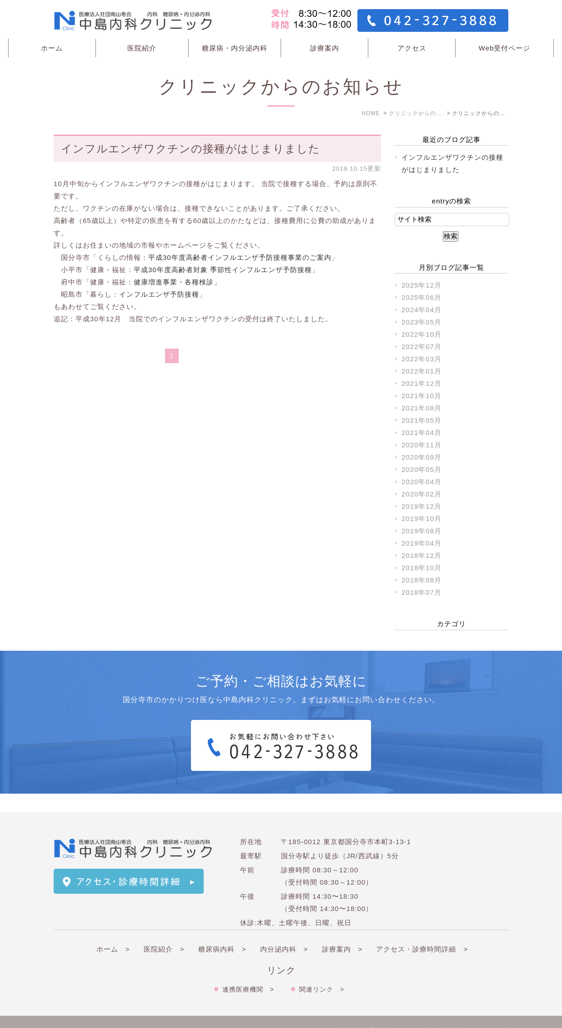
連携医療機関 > (248, 971)
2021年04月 (421, 432)
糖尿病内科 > (222, 931)
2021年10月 (421, 396)
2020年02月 (421, 494)
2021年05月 (421, 420)
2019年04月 (421, 543)
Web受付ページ (505, 48)
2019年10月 (421, 518)
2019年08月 (421, 531)
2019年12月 (421, 506)
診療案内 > (342, 931)
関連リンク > (321, 971)
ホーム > (113, 931)
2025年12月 (421, 285)
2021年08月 (421, 408)
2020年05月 (421, 469)
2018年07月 (421, 592)
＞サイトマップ (79, 1013)
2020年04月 (421, 482)
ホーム (52, 48)
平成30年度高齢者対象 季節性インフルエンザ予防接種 (223, 269)
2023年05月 (421, 322)
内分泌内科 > (284, 931)
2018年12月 (421, 555)
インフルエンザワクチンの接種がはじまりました (190, 148)
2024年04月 (421, 310)
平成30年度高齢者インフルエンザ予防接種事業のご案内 (239, 257)
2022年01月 (421, 371)
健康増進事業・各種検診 (174, 282)
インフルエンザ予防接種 (159, 294)
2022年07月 (421, 346)
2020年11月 (421, 445)
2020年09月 (421, 457)
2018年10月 (421, 568)
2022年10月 (421, 334)
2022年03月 (421, 359)
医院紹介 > (164, 931)
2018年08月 (421, 580)
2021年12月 (421, 383)
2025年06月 (421, 297)
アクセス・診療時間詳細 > (422, 931)
